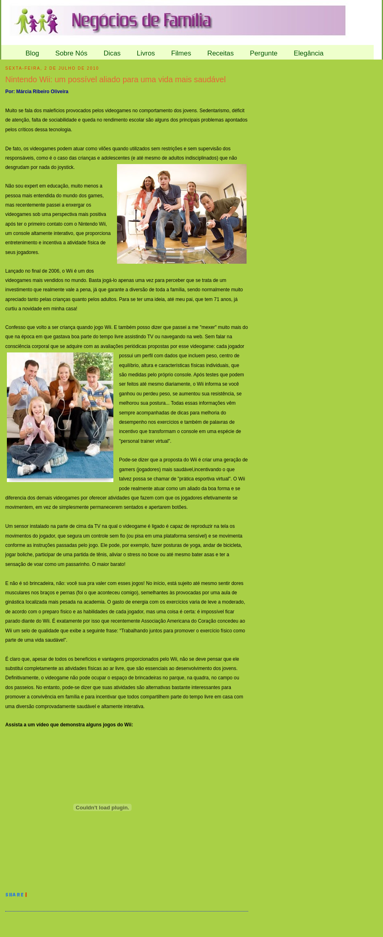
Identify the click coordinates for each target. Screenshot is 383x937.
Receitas (220, 53)
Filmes (181, 53)
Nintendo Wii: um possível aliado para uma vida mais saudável (115, 79)
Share (14, 895)
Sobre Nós (71, 53)
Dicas (112, 53)
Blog (32, 53)
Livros (146, 53)
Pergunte (263, 53)
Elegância (308, 53)
